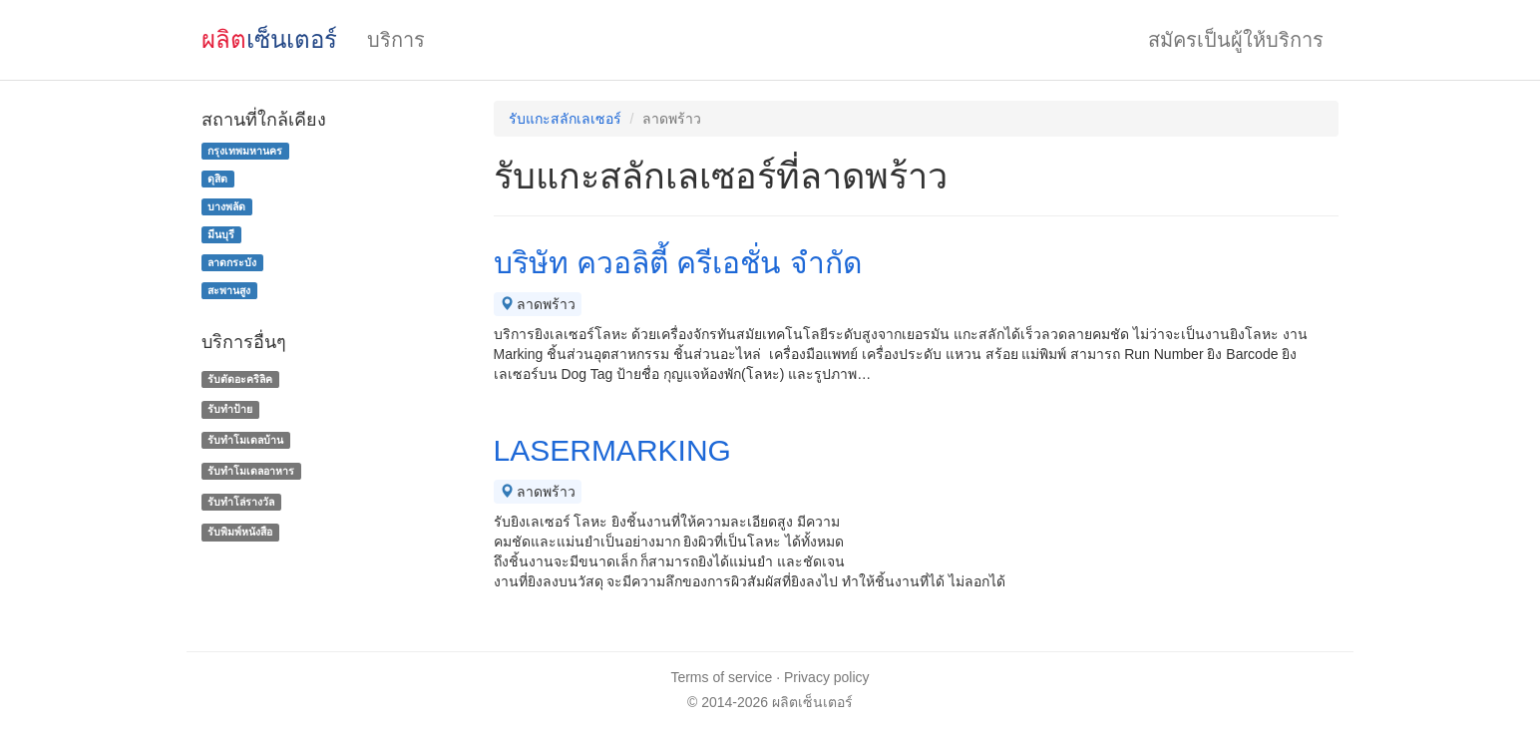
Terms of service (721, 677)
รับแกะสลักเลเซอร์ (565, 119)
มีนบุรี (220, 234)
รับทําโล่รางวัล (240, 502)
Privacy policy (827, 677)
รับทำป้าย (229, 409)
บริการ (396, 40)
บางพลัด (226, 206)
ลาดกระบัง (231, 262)
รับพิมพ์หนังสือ (239, 533)
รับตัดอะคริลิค (239, 379)
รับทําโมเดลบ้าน (245, 440)
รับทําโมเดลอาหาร (250, 471)
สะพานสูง (228, 290)
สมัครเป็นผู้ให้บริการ (1236, 40)
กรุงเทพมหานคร (244, 151)
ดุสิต (217, 178)
